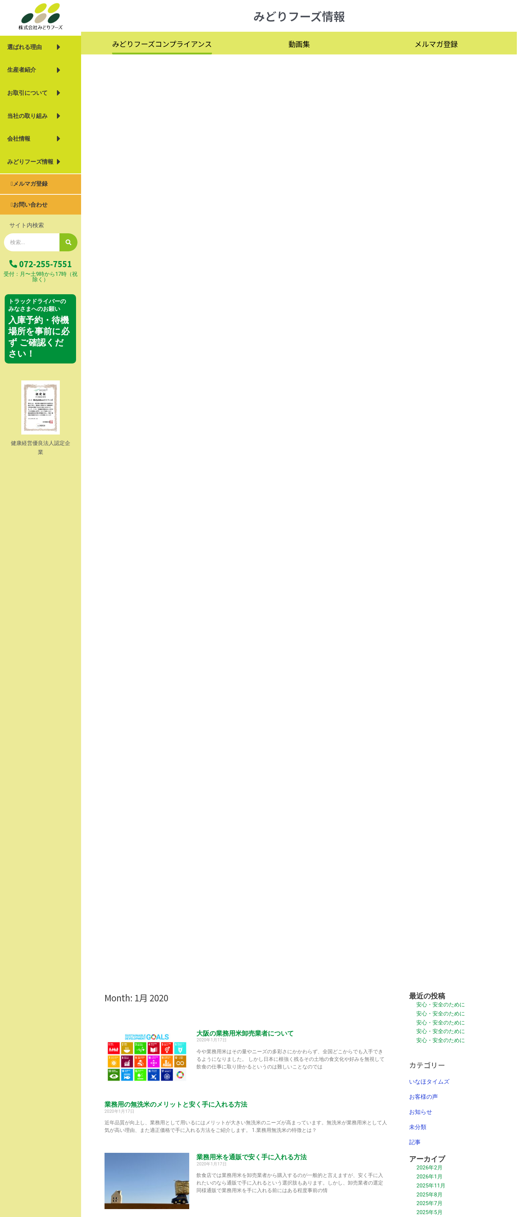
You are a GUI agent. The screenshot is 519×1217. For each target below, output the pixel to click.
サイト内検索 (26, 225)
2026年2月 (429, 1167)
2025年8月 (429, 1194)
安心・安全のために (440, 1004)
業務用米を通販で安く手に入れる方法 (251, 1157)
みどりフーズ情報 (34, 162)
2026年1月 (429, 1176)
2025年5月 (429, 1212)
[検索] (68, 242)
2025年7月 (429, 1203)
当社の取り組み (34, 116)
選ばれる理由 (34, 47)
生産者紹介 (34, 70)
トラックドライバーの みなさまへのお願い (37, 305)
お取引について (34, 93)
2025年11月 (430, 1185)
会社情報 (34, 139)
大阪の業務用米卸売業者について (245, 1033)
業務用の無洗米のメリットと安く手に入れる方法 (176, 1104)
